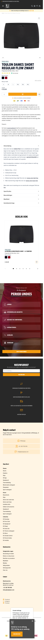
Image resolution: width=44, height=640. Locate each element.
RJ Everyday (6, 519)
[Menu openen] (3, 6)
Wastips (5, 563)
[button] (6, 73)
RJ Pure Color (6, 521)
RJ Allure (5, 533)
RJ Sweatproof (6, 523)
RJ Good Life (6, 528)
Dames (4, 468)
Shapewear (6, 487)
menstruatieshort (11, 128)
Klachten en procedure (9, 558)
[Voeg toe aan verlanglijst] (37, 6)
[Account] (34, 6)
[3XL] (23, 84)
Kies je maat (5, 81)
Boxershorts (6, 495)
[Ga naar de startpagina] (7, 6)
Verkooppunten (7, 567)
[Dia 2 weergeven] (16, 268)
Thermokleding (7, 482)
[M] (8, 84)
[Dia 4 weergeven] (23, 268)
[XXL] (18, 84)
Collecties (5, 516)
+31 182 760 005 (7, 587)
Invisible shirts (6, 504)
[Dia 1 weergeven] (13, 268)
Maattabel (5, 560)
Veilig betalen (6, 565)
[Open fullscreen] (39, 18)
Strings (5, 477)
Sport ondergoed (7, 489)
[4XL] (28, 84)
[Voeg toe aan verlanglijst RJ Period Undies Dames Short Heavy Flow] (36, 262)
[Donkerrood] (6, 78)
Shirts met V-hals (7, 502)
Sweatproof (6, 480)
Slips (4, 475)
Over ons (5, 570)
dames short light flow (32, 178)
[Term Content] (33, 10)
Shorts (4, 470)
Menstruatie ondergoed (9, 485)
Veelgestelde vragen (8, 551)
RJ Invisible (6, 540)
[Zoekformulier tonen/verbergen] (32, 6)
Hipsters (5, 473)
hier (5, 187)
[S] (3, 84)
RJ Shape (5, 526)
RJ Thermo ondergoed (8, 531)
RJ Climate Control (7, 535)
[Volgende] (39, 57)
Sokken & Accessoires (8, 506)
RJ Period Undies (7, 538)
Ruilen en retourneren (8, 556)
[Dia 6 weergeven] (29, 268)
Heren (4, 492)
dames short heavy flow (32, 180)
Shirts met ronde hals (8, 499)
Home (3, 13)
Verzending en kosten (8, 553)
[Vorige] (3, 57)
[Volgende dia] (37, 268)
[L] (13, 84)
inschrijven (21, 374)
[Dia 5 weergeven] (26, 268)
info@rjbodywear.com (8, 590)
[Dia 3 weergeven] (19, 268)
